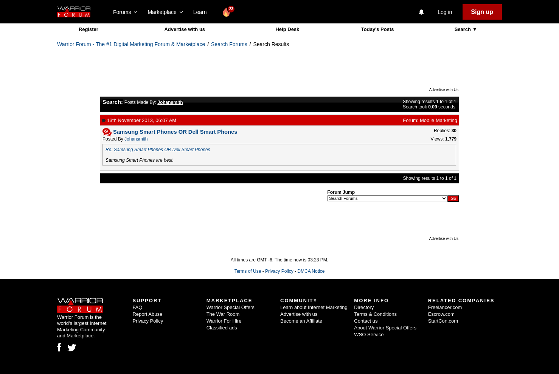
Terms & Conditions (375, 314)
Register (88, 29)
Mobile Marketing (438, 120)
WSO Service (369, 334)
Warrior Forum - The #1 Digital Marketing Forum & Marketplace (131, 44)
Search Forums (229, 44)
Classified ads (222, 328)
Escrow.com (441, 314)
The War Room (223, 314)
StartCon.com (443, 321)
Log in (445, 12)
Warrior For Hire (224, 321)
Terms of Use (247, 271)
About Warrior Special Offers (385, 328)
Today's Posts (377, 29)
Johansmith (136, 139)
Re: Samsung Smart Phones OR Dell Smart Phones (158, 149)
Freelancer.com (445, 307)
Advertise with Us (443, 90)
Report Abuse (147, 314)
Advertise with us (184, 29)
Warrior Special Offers (231, 307)
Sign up (482, 12)
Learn (202, 12)
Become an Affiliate (301, 321)
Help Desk (287, 29)
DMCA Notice (311, 271)
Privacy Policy (279, 271)
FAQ (137, 307)
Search (463, 29)
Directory (364, 307)
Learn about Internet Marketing (314, 307)
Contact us (365, 321)
